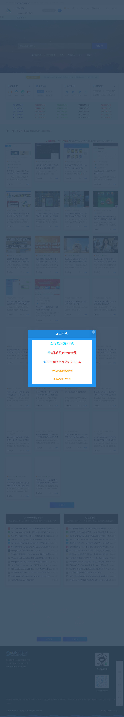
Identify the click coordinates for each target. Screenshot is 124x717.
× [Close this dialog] (93, 331)
